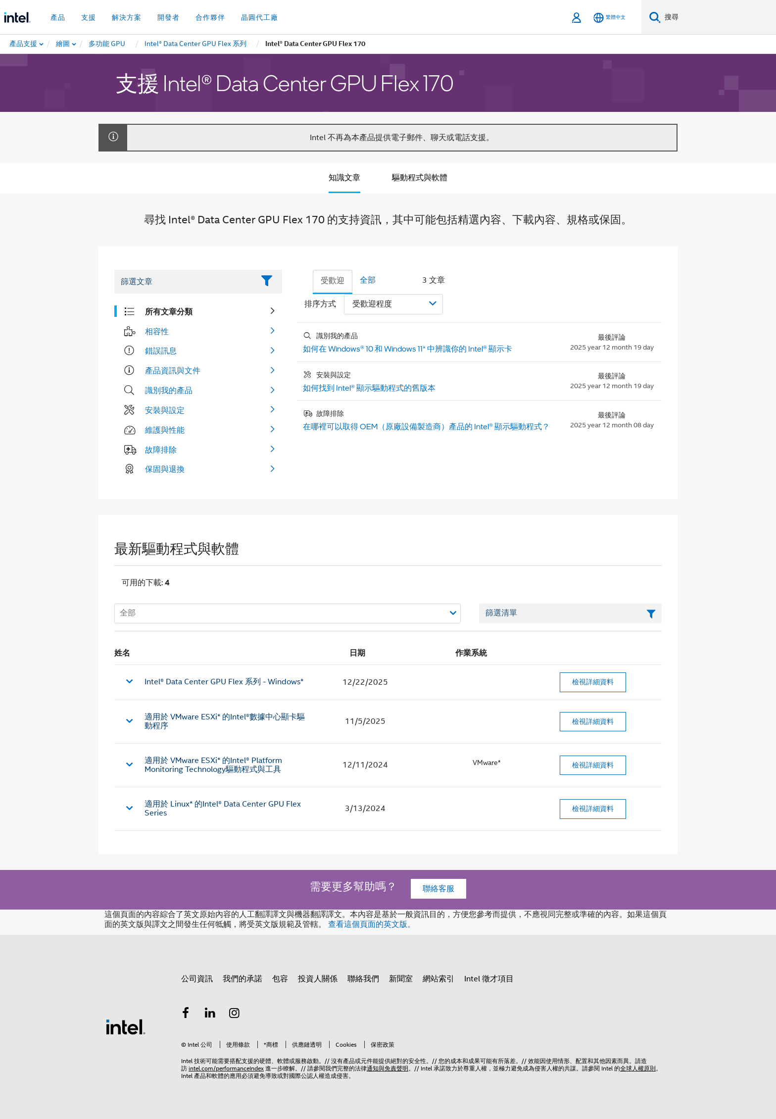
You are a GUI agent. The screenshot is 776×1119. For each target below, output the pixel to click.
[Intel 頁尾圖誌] (126, 1026)
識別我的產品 (169, 390)
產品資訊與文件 (172, 370)
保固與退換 (165, 469)
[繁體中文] (609, 17)
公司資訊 (197, 979)
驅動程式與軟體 (419, 178)
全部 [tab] (368, 280)
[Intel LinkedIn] (210, 1014)
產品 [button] (57, 17)
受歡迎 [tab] (332, 281)
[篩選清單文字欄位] (570, 613)
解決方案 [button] (127, 17)
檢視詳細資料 (593, 681)
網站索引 (438, 979)
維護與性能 (165, 430)
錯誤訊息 (161, 351)
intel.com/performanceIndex (226, 1068)
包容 (280, 979)
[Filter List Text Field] (184, 282)
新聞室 (401, 979)
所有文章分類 (169, 311)
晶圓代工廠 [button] (259, 17)
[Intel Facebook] (185, 1014)
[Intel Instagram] (234, 1014)
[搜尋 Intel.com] (718, 17)
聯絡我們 (363, 979)
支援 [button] (88, 17)
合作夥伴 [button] (210, 17)
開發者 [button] (168, 17)
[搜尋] (655, 17)
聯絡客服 (438, 889)
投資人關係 (318, 979)
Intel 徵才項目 (489, 979)
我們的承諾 (242, 979)
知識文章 (344, 178)
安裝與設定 (165, 410)
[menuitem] (63, 44)
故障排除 (161, 450)
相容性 (157, 331)
